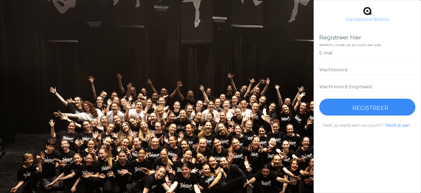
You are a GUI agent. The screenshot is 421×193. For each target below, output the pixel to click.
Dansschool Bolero (367, 14)
